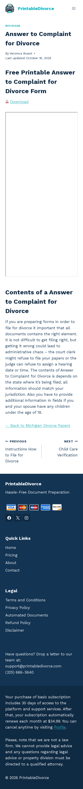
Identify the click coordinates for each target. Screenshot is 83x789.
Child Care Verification (61, 447)
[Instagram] (26, 518)
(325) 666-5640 (19, 672)
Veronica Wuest (21, 53)
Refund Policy (18, 622)
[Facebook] (9, 518)
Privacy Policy (17, 607)
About (10, 562)
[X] (17, 518)
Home (10, 547)
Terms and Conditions (25, 600)
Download (19, 102)
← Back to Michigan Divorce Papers (37, 425)
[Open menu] (73, 8)
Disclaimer (14, 630)
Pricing (11, 555)
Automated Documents (26, 615)
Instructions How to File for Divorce (21, 450)
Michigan (12, 25)
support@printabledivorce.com (33, 666)
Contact (12, 570)
